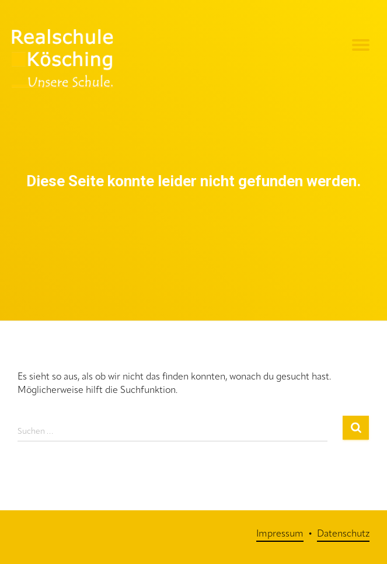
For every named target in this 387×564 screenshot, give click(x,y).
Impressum (280, 534)
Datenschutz (343, 534)
